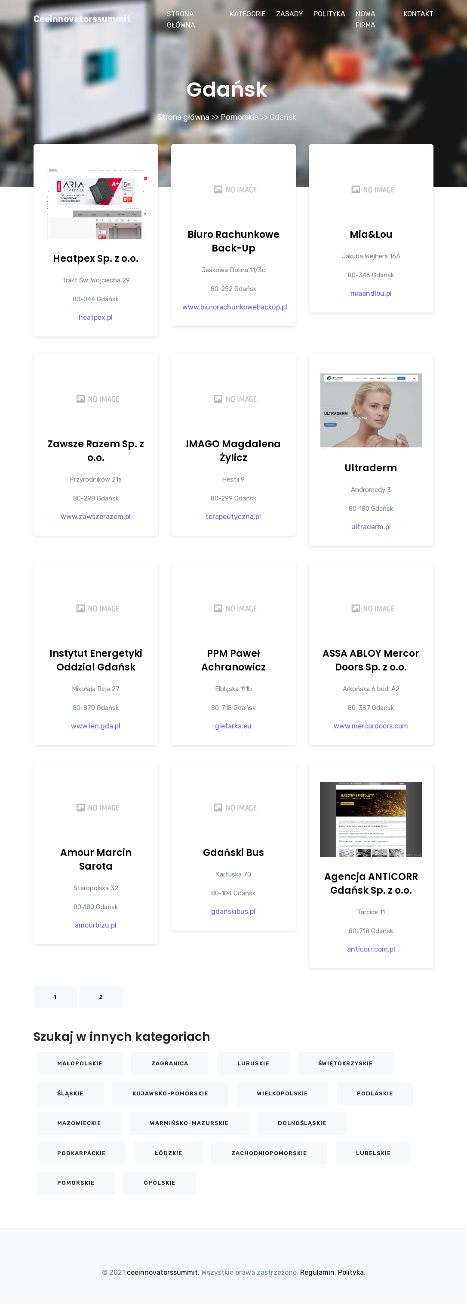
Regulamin (317, 1272)
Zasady (289, 14)
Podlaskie (375, 1093)
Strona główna (181, 19)
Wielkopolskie (282, 1093)
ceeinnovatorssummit (82, 19)
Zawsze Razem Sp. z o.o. (96, 450)
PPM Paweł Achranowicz (233, 660)
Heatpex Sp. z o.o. (95, 258)
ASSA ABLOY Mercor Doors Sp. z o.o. (371, 660)
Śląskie (70, 1093)
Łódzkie (168, 1153)
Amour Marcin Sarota (96, 859)
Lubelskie (373, 1153)
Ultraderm (371, 468)
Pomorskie (239, 117)
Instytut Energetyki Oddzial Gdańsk (95, 660)
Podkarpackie (81, 1153)
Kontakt (418, 14)
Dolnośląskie (302, 1123)
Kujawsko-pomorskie (170, 1093)
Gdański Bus (233, 852)
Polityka (329, 14)
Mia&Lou (371, 234)
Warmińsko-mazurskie (189, 1123)
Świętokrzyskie (345, 1063)
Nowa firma (365, 19)
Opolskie (159, 1183)
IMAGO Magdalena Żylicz (233, 450)
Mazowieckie (79, 1123)
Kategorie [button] (248, 14)
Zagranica (169, 1063)
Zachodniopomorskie (269, 1153)
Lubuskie (253, 1063)
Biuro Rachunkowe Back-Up (233, 241)
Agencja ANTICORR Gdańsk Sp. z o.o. (371, 883)
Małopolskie (79, 1063)
